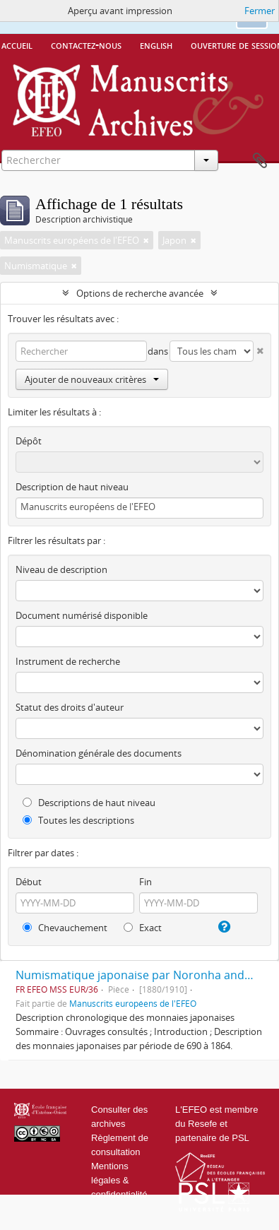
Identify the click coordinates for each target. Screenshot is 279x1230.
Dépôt (29, 440)
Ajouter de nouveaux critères (92, 379)
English (156, 44)
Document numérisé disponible (82, 615)
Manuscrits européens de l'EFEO (132, 1003)
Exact (143, 927)
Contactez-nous (86, 44)
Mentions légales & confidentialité (119, 1180)
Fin (145, 881)
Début (29, 881)
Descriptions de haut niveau (89, 802)
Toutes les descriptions (78, 820)
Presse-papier (260, 161)
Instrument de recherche (68, 661)
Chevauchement (65, 927)
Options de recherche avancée (139, 293)
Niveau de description (61, 569)
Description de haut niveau (72, 486)
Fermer (259, 10)
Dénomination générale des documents (99, 753)
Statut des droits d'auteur (70, 707)
